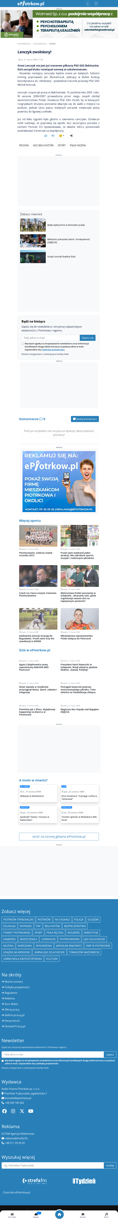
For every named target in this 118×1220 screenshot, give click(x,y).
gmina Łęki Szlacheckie (49, 952)
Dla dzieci (25, 786)
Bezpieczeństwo (75, 926)
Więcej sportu (30, 520)
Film (64, 786)
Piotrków (44, 919)
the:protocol (12, 1020)
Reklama (10, 998)
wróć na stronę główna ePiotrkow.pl (59, 836)
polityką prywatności (53, 349)
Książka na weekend (16, 952)
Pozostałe (66, 807)
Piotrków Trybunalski (18, 919)
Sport (52, 43)
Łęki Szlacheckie (94, 939)
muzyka (8, 945)
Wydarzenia (40, 43)
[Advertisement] (58, 181)
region (24, 145)
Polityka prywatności (17, 987)
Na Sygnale (62, 919)
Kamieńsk (9, 939)
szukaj (110, 1165)
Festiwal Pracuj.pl (15, 1026)
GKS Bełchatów (43, 145)
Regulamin (11, 993)
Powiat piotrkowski (16, 932)
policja (78, 919)
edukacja (9, 926)
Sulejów (93, 919)
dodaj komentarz (85, 419)
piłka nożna (78, 145)
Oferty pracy (12, 1009)
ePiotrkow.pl (24, 43)
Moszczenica (28, 939)
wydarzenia (44, 945)
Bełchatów (52, 926)
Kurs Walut (11, 1004)
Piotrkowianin (69, 939)
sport (62, 145)
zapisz (110, 1054)
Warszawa (25, 945)
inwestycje (91, 932)
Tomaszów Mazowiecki (84, 952)
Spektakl (25, 807)
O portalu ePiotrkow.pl (16, 1192)
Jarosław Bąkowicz (69, 945)
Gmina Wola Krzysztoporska (22, 959)
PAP (38, 926)
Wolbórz (74, 932)
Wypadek (26, 926)
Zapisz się (87, 338)
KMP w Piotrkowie (98, 945)
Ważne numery (14, 981)
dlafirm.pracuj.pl (14, 1015)
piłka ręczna (55, 932)
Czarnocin (48, 939)
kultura (52, 959)
